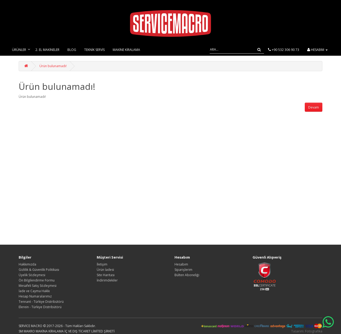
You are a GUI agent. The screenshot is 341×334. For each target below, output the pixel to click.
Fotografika (313, 331)
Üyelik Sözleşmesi (32, 275)
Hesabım (181, 264)
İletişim (102, 264)
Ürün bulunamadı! (53, 66)
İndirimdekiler (107, 280)
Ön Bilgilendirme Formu (37, 280)
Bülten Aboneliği (186, 275)
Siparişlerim (183, 269)
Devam (313, 107)
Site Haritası (106, 275)
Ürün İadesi (105, 269)
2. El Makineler (47, 49)
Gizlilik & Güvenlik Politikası (39, 269)
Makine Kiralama (126, 49)
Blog (71, 49)
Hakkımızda (27, 264)
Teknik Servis (94, 49)
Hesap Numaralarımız (35, 296)
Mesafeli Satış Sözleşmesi (37, 285)
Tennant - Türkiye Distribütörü (41, 301)
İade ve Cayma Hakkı (34, 291)
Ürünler (19, 49)
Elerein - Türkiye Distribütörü (40, 307)
